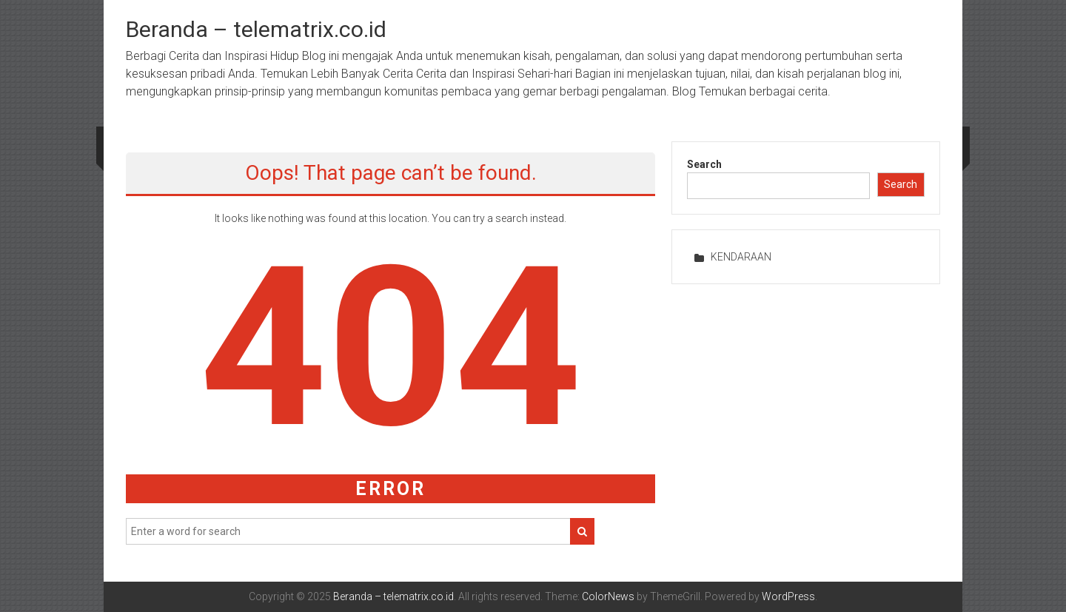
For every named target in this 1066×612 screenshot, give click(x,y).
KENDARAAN (741, 257)
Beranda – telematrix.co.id (256, 29)
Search (704, 164)
